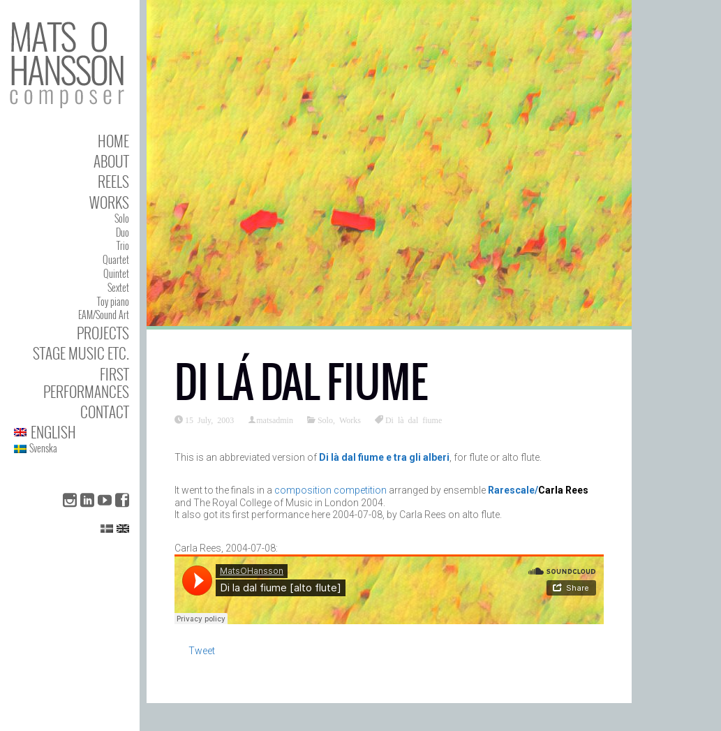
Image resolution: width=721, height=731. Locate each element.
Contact (104, 411)
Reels (113, 181)
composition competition (330, 490)
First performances (86, 382)
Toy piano (113, 301)
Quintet (116, 273)
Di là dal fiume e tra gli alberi (384, 457)
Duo (122, 232)
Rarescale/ (513, 490)
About (111, 161)
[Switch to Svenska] (71, 449)
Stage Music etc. (81, 353)
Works (109, 202)
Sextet (118, 287)
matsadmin (274, 419)
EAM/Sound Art (103, 314)
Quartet (116, 259)
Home (113, 141)
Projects (103, 333)
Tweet (201, 650)
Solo (121, 218)
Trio (123, 245)
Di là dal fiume (413, 419)
